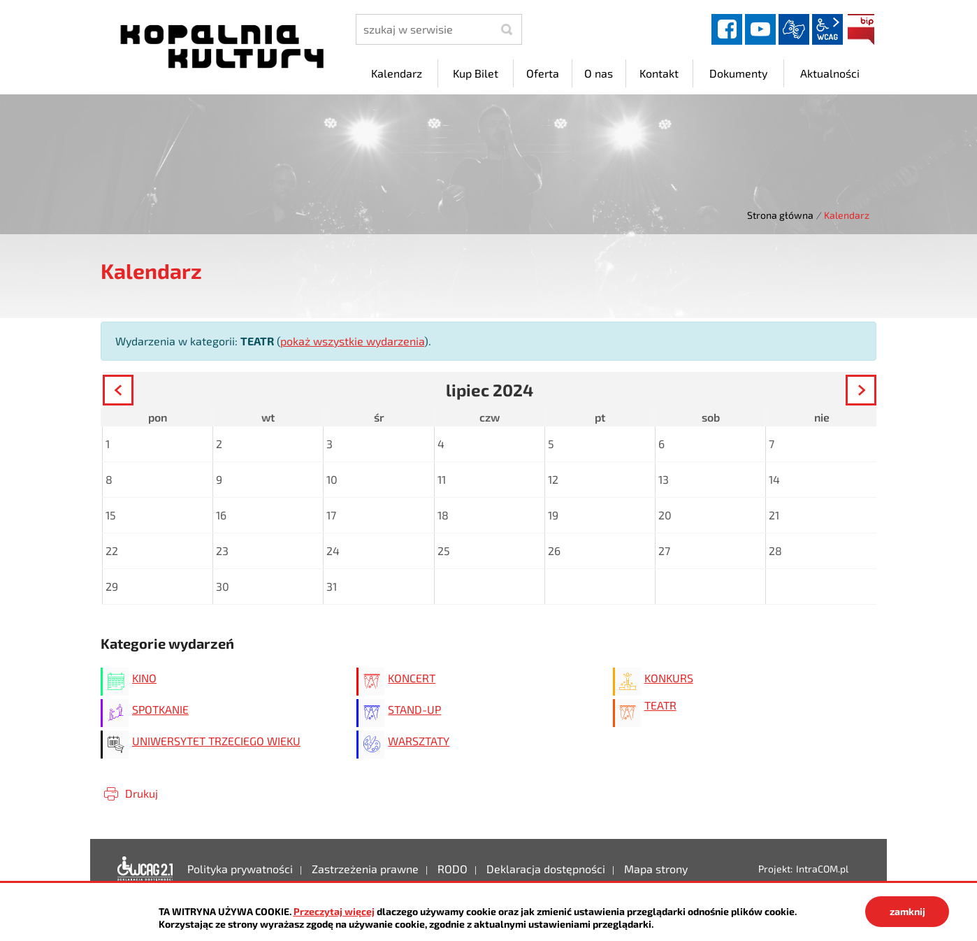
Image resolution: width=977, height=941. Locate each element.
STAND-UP (414, 709)
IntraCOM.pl (822, 868)
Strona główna (780, 215)
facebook (726, 29)
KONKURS (668, 677)
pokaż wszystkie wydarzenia (352, 340)
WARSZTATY (418, 740)
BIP (861, 29)
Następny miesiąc (875, 392)
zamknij (907, 911)
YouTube (760, 29)
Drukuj (141, 793)
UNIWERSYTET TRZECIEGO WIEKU (216, 740)
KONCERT (411, 677)
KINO (144, 677)
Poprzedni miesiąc (132, 392)
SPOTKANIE (160, 709)
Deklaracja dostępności (145, 869)
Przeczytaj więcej (334, 911)
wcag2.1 (827, 29)
